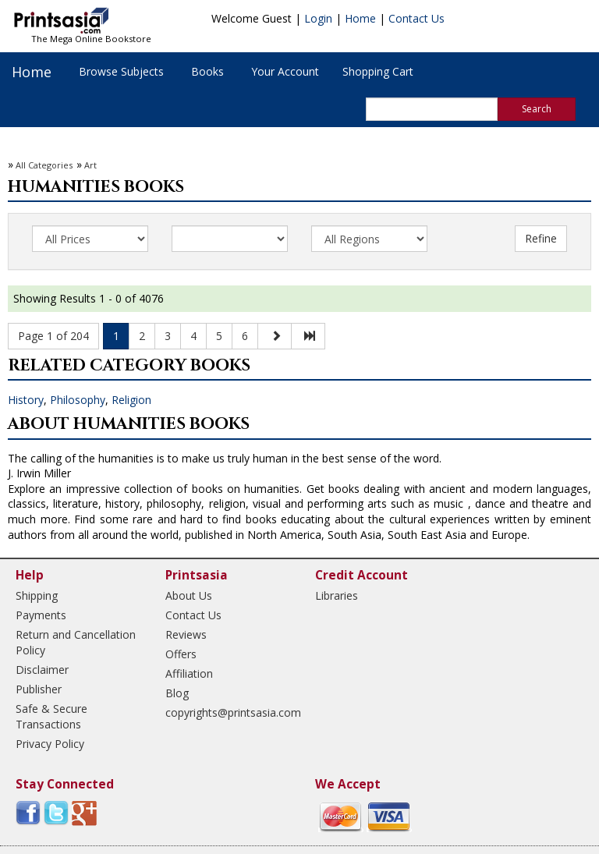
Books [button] (207, 71)
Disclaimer (42, 669)
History (26, 399)
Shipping (37, 595)
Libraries (336, 595)
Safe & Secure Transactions (51, 716)
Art (90, 165)
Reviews (186, 634)
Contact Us (416, 18)
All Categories (44, 165)
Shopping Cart (377, 71)
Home (360, 18)
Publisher (39, 689)
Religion (131, 399)
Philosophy (77, 399)
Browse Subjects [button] (121, 71)
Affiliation (189, 673)
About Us (188, 595)
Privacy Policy (50, 743)
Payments (41, 615)
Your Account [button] (285, 71)
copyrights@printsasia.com (226, 712)
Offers (181, 654)
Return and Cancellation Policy (76, 642)
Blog (177, 693)
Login (318, 18)
